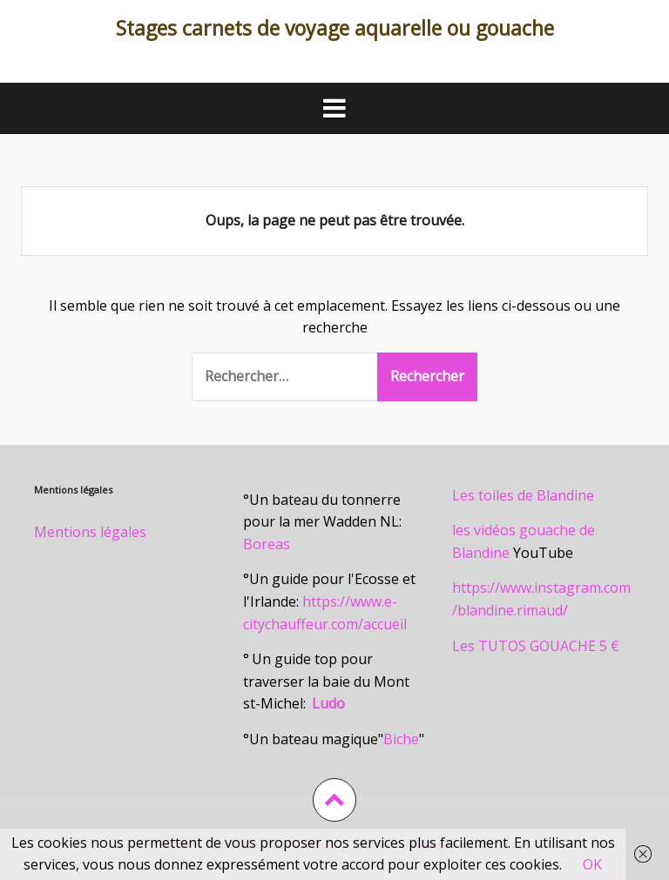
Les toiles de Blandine (523, 495)
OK (592, 864)
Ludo (328, 703)
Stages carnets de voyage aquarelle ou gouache (335, 28)
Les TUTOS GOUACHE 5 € (535, 645)
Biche (401, 739)
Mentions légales (90, 531)
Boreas (266, 544)
